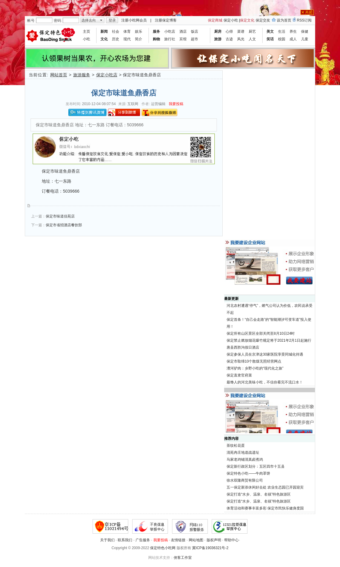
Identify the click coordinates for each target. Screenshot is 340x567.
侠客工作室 (183, 557)
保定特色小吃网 (162, 548)
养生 (293, 31)
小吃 (86, 39)
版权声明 (214, 540)
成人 (293, 39)
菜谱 (240, 31)
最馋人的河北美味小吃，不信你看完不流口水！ (265, 382)
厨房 (217, 31)
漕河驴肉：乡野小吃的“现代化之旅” (255, 368)
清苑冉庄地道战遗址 (243, 452)
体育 (127, 31)
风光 (240, 39)
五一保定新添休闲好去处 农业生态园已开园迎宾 (265, 487)
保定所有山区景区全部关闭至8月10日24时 (261, 333)
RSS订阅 (304, 20)
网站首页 (58, 74)
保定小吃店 (106, 74)
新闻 (104, 31)
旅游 (217, 39)
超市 (194, 39)
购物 (156, 39)
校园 (281, 39)
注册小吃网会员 (134, 20)
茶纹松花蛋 (236, 445)
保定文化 (247, 20)
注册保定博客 (166, 20)
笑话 (270, 39)
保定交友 (263, 20)
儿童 (304, 39)
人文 (252, 39)
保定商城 (215, 20)
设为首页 (284, 20)
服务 (156, 31)
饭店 (194, 31)
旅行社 (169, 39)
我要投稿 (176, 104)
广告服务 (143, 540)
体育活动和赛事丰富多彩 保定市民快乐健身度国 (265, 508)
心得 (229, 31)
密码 (57, 20)
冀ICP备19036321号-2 (210, 548)
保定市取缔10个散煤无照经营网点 (254, 361)
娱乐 (138, 31)
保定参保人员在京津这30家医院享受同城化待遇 (265, 354)
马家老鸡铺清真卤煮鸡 (245, 459)
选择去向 (88, 20)
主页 (86, 31)
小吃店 (169, 31)
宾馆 (183, 39)
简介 (138, 39)
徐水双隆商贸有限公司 (245, 480)
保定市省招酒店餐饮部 (64, 225)
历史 (115, 39)
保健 (304, 31)
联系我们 (125, 540)
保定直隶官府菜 (239, 375)
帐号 (30, 20)
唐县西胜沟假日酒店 (243, 347)
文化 (104, 39)
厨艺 (252, 31)
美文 (270, 31)
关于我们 (107, 540)
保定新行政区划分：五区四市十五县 (256, 466)
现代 (127, 39)
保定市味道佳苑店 (60, 216)
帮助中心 (231, 540)
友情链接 (178, 540)
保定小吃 (231, 20)
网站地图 (196, 540)
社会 (115, 31)
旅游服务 (81, 74)
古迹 (229, 39)
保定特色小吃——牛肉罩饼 (248, 473)
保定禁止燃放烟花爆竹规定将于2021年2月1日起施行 (269, 340)
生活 (281, 31)
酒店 (183, 31)
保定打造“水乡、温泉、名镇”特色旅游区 (259, 494)
